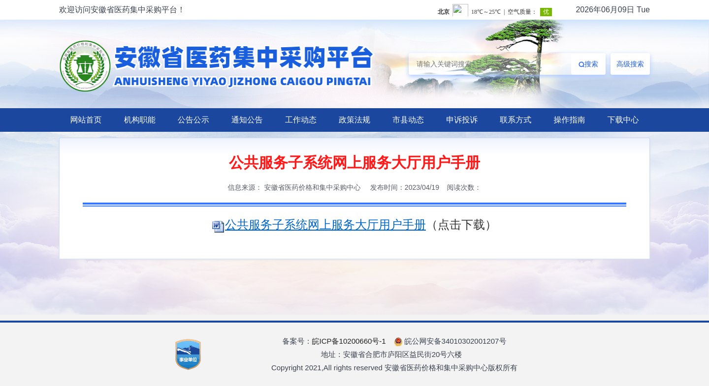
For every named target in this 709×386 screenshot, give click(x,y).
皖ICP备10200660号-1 (349, 341)
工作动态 (301, 120)
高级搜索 (630, 64)
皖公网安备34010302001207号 (450, 341)
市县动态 (408, 120)
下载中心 (623, 120)
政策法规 (354, 120)
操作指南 (569, 120)
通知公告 (247, 120)
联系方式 (515, 120)
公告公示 (193, 120)
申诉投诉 (462, 120)
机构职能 (140, 120)
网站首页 (86, 120)
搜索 (588, 64)
